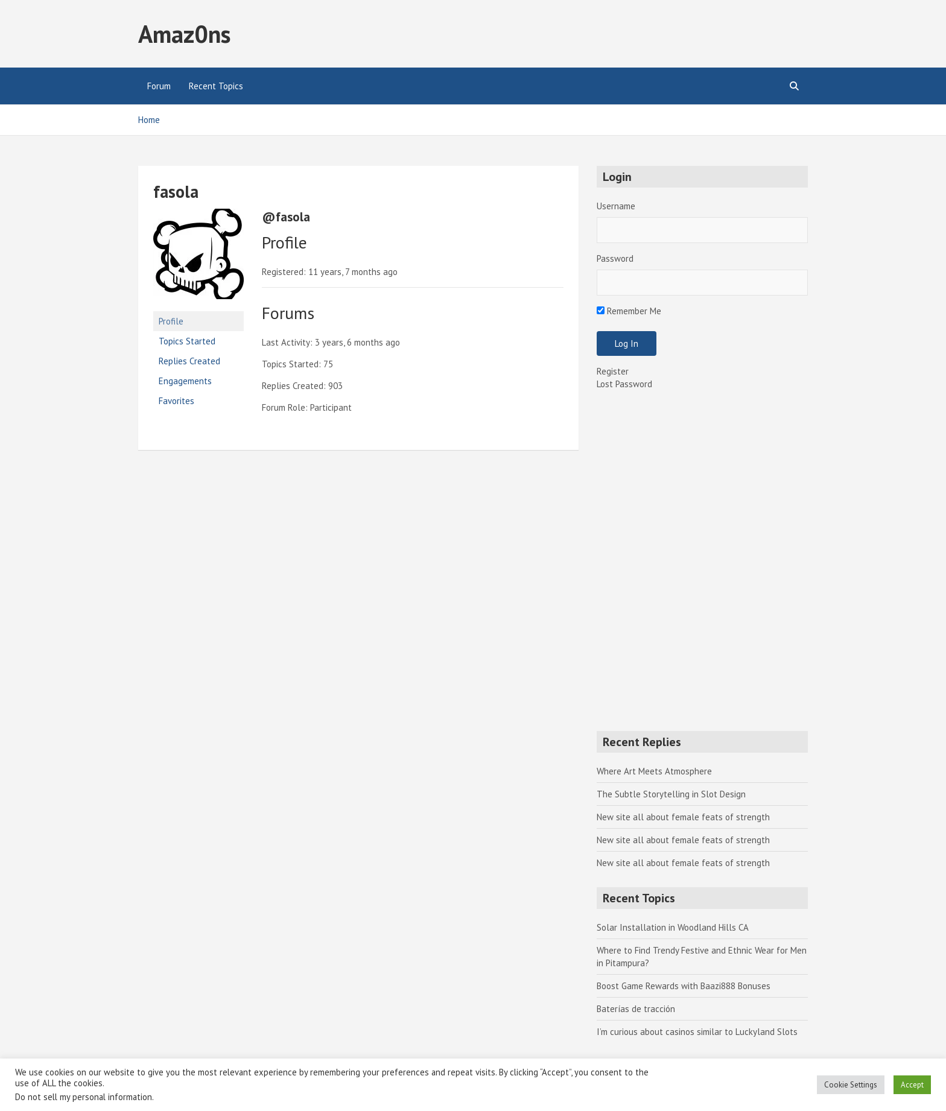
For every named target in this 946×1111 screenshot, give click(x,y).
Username (616, 206)
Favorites (176, 401)
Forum (159, 86)
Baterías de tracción (636, 1008)
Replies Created (189, 361)
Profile (171, 321)
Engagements (185, 381)
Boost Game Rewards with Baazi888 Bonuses (683, 986)
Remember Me (629, 311)
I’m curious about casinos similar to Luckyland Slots (697, 1031)
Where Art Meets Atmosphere (654, 771)
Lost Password (624, 384)
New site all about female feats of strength (683, 817)
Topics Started (187, 341)
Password (615, 258)
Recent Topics (216, 86)
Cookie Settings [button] (850, 1085)
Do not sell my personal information (83, 1097)
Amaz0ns (184, 33)
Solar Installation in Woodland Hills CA (673, 927)
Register (613, 371)
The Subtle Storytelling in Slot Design (671, 794)
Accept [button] (912, 1085)
